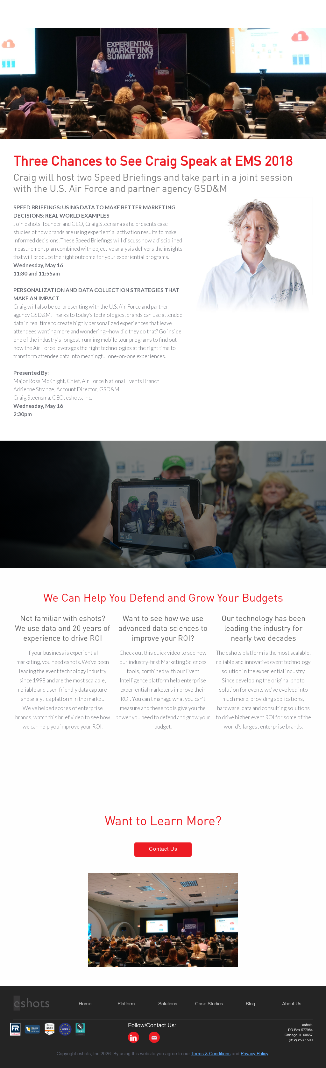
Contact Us (163, 849)
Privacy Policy (254, 1054)
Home (85, 1004)
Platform (126, 1004)
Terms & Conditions (210, 1054)
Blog (250, 1004)
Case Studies (209, 1004)
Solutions (167, 1004)
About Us (291, 1004)
